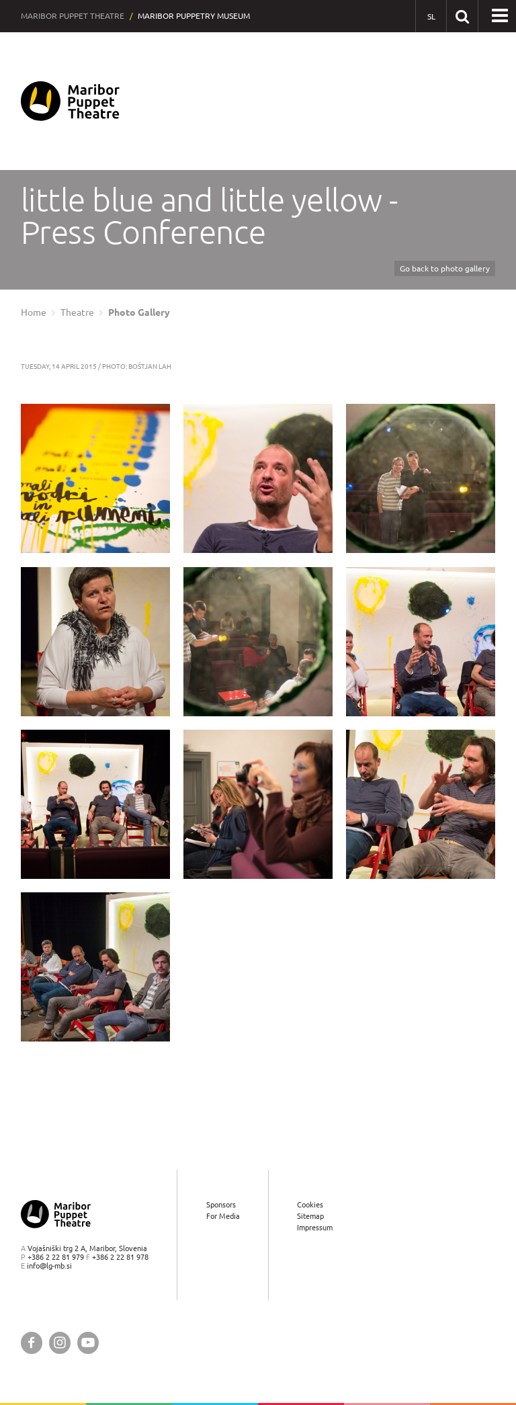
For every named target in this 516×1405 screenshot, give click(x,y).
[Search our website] (462, 16)
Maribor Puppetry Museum (194, 16)
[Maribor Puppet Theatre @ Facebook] (31, 1343)
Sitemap (310, 1215)
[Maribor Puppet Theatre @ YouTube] (88, 1343)
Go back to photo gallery (445, 268)
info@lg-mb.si (49, 1265)
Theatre (77, 312)
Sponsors (221, 1204)
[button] (500, 16)
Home (33, 312)
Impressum (315, 1227)
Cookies (310, 1204)
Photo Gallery (139, 312)
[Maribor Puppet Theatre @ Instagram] (60, 1343)
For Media (223, 1215)
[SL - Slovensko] (431, 16)
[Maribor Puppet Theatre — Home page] (70, 101)
